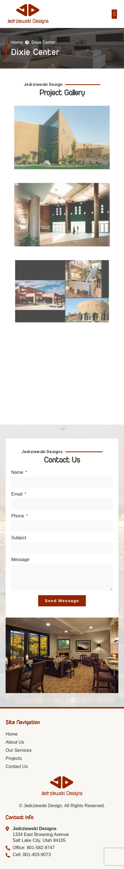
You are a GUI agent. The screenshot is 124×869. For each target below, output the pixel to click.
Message (20, 559)
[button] (114, 14)
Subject (18, 538)
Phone (18, 516)
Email (17, 494)
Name (17, 472)
